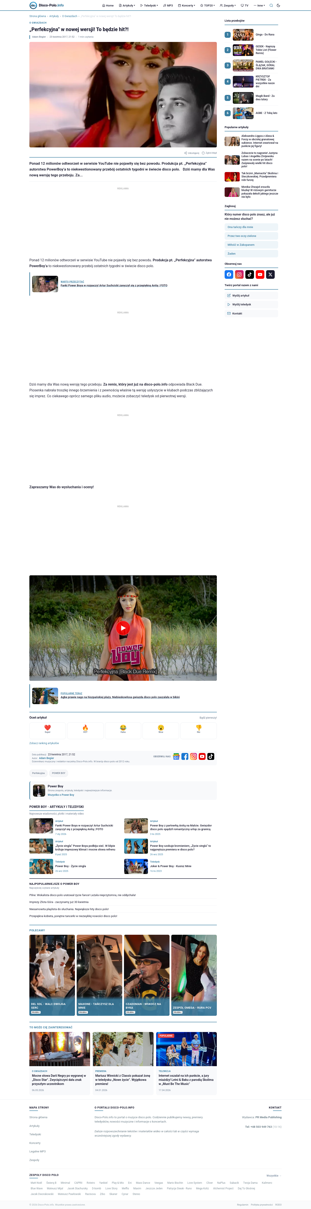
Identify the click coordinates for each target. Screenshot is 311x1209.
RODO (278, 1204)
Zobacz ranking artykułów (44, 743)
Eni (130, 1182)
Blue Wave (37, 1188)
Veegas (158, 1182)
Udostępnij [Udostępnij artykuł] (191, 153)
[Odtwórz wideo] (123, 628)
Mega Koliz (202, 1188)
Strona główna (37, 16)
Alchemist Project (223, 1188)
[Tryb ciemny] (278, 5)
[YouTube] (202, 756)
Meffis (125, 1188)
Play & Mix (118, 1182)
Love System (194, 1182)
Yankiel (103, 1182)
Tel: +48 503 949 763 (263, 1126)
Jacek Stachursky (77, 1188)
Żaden (231, 253)
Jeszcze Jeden (154, 1188)
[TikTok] (210, 756)
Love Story (111, 1188)
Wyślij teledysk (239, 304)
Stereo (136, 1194)
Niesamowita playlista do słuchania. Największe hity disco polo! (69, 909)
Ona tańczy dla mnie (240, 227)
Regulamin (242, 1204)
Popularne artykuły (237, 127)
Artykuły (127, 5)
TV (244, 5)
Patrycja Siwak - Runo (179, 1188)
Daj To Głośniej (246, 1188)
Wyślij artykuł (238, 295)
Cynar (125, 1194)
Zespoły (228, 5)
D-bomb (96, 1188)
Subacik (234, 1182)
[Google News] (176, 756)
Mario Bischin (175, 1182)
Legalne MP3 (37, 1151)
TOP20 (207, 5)
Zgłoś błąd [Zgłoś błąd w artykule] (209, 153)
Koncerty (186, 5)
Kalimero (267, 1182)
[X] (270, 274)
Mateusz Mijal (55, 1188)
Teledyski (149, 5)
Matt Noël (36, 1182)
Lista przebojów (234, 20)
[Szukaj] (271, 5)
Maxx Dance (143, 1182)
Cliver (209, 1182)
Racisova (90, 1194)
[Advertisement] (123, 221)
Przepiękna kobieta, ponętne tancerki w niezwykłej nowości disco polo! (73, 916)
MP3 (168, 5)
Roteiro (91, 1182)
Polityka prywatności (262, 1204)
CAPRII (78, 1182)
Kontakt (234, 313)
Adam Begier (39, 36)
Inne (259, 5)
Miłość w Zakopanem (241, 244)
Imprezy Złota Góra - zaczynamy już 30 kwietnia (59, 902)
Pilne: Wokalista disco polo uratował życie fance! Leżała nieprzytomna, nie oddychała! (82, 895)
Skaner (113, 1194)
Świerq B (51, 1182)
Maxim (137, 1188)
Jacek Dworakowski (42, 1194)
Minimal (65, 1182)
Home (108, 5)
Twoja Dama (250, 1182)
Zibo (102, 1194)
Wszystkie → (274, 1175)
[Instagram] (193, 756)
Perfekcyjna (38, 773)
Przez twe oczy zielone (242, 236)
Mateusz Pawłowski (69, 1194)
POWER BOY (58, 773)
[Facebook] (184, 756)
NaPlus (221, 1182)
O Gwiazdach (69, 16)
